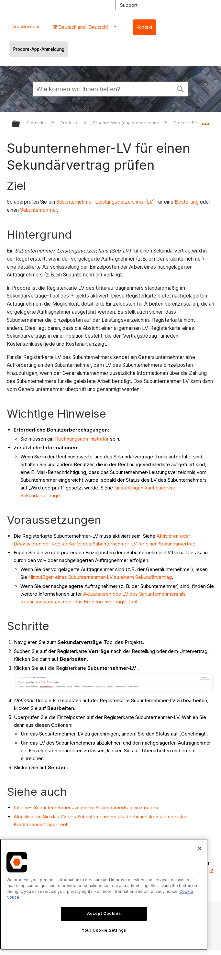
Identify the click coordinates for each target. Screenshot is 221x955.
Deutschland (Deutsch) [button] (83, 27)
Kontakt (144, 27)
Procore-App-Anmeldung (38, 49)
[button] (180, 88)
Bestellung (187, 202)
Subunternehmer (38, 210)
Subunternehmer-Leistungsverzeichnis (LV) (105, 202)
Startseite (37, 122)
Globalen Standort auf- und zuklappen (205, 121)
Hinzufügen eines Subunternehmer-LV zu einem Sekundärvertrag (100, 577)
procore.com (25, 26)
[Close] (200, 848)
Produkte (70, 122)
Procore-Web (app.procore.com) (126, 122)
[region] (104, 894)
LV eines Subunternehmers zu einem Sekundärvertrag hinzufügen (86, 807)
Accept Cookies (104, 913)
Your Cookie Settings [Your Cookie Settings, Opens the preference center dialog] (104, 930)
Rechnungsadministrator (82, 439)
